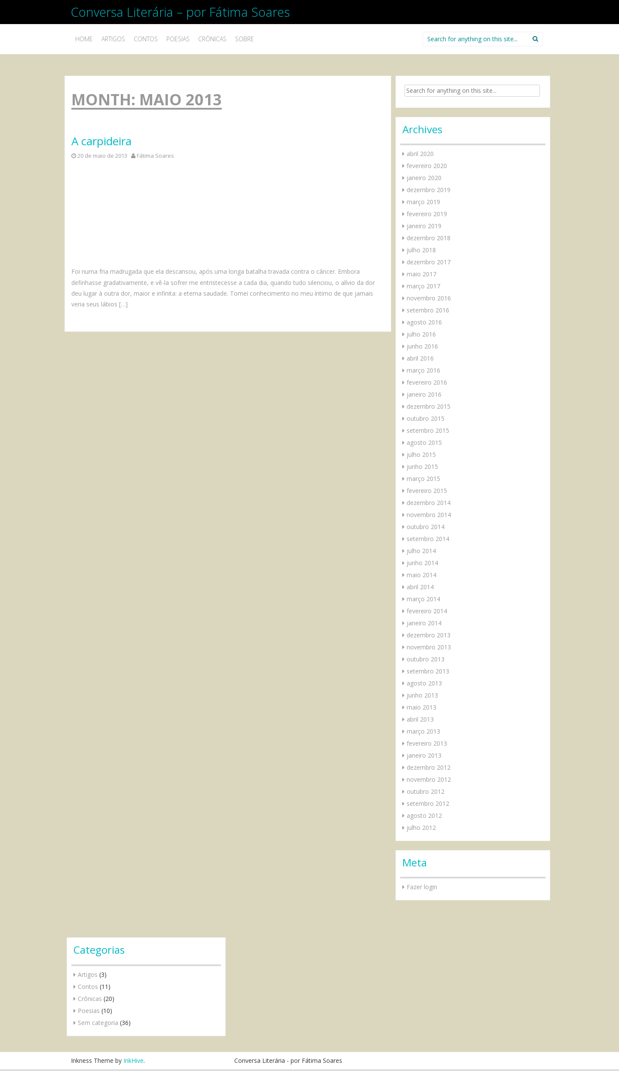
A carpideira (101, 141)
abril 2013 (420, 719)
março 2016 (423, 370)
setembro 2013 (428, 671)
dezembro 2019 (428, 190)
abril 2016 (420, 358)
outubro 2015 (425, 418)
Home (84, 39)
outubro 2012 (425, 791)
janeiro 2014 (424, 623)
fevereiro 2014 (427, 611)
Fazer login (422, 887)
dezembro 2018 (428, 238)
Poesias (178, 39)
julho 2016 (421, 334)
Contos (146, 39)
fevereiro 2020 (427, 166)
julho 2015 (421, 454)
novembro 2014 (429, 515)
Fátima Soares (155, 155)
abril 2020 (420, 154)
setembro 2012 (428, 803)
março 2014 (423, 599)
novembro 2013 (429, 647)
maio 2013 (421, 707)
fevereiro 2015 (427, 491)
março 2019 (423, 202)
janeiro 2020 (424, 178)
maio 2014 (421, 575)
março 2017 (423, 286)
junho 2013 (422, 695)
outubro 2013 (425, 659)
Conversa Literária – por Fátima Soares (180, 11)
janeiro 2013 (424, 755)
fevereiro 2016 (427, 382)
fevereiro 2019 (427, 214)
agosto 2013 (424, 683)
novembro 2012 (429, 779)
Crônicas (212, 39)
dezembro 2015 (428, 406)
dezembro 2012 (428, 767)
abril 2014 (420, 587)
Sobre (244, 39)
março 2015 (423, 478)
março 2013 (423, 731)
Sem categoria (98, 1023)
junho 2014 (422, 563)
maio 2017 (421, 274)
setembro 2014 (428, 539)
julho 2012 (421, 827)
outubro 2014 (425, 527)
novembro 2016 (429, 298)
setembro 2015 (428, 430)
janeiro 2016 (424, 394)
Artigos (113, 39)
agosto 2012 (424, 815)
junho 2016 (422, 346)
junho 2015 (422, 466)
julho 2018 (421, 250)
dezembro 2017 (428, 262)
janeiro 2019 (424, 226)
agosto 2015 (424, 442)
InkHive (133, 1060)
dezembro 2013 (428, 635)
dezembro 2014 (428, 503)
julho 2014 (421, 551)
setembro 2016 (428, 310)
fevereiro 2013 (427, 743)
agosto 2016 (424, 322)
